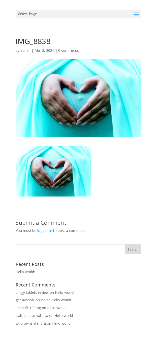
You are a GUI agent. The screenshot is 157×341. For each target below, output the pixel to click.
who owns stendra (31, 323)
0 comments (68, 50)
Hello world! (25, 271)
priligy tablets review (32, 292)
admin (25, 50)
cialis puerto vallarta (32, 315)
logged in (44, 230)
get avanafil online (30, 300)
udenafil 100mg (28, 307)
